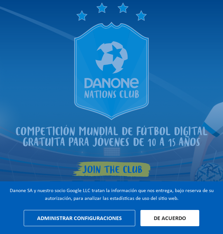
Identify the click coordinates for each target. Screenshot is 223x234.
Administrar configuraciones (79, 218)
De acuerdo (170, 218)
